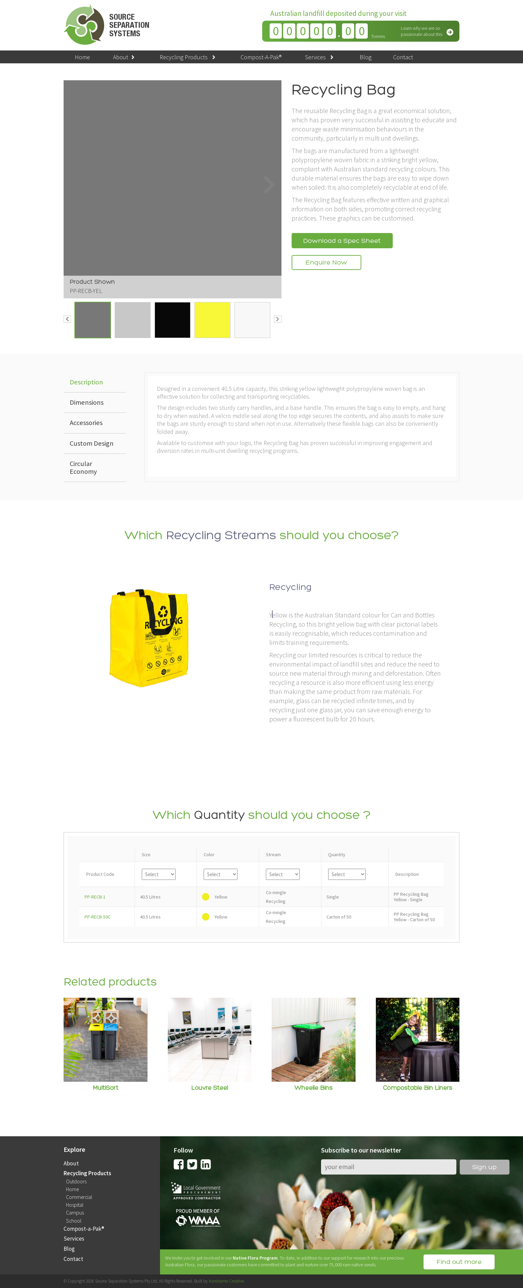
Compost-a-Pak (84, 1229)
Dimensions (87, 402)
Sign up (485, 1167)
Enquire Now (326, 263)
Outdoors (76, 1182)
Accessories (86, 422)
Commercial (79, 1197)
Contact (403, 57)
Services (320, 57)
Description (86, 382)
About (124, 57)
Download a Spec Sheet (342, 241)
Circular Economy (83, 467)
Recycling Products (188, 57)
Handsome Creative (226, 1281)
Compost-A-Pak (261, 57)
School (73, 1221)
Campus (75, 1213)
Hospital (74, 1205)
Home (82, 57)
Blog (365, 57)
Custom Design (92, 443)
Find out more (459, 1262)
